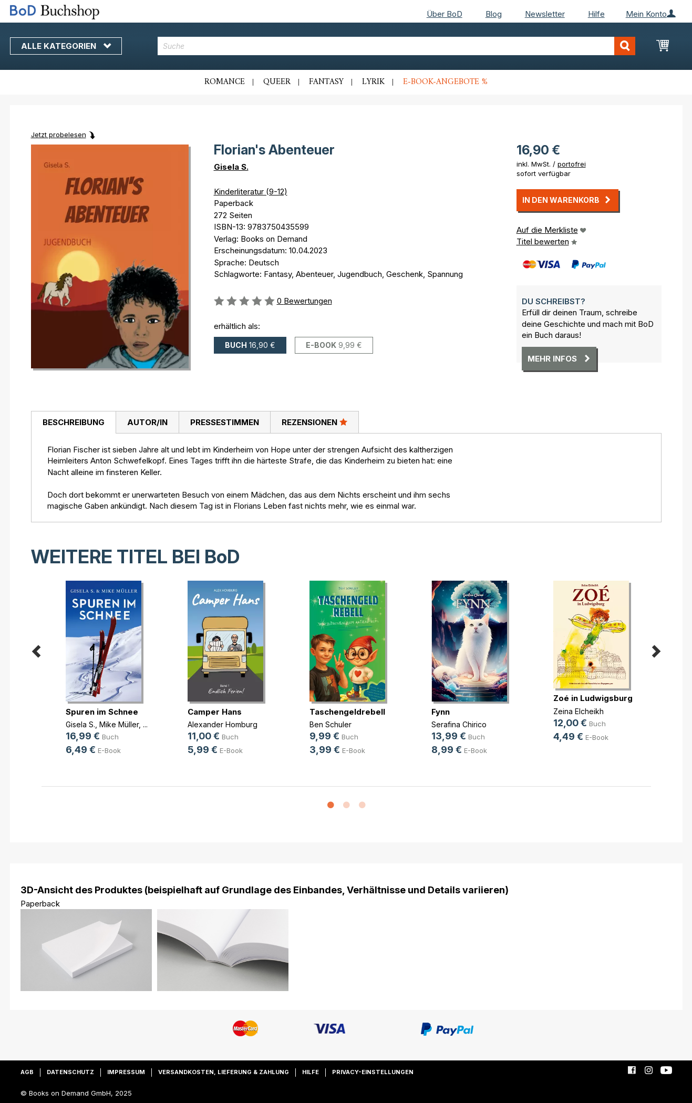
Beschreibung (74, 422)
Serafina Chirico (459, 724)
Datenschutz (70, 1072)
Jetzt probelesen (58, 134)
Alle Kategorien (66, 46)
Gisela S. (231, 167)
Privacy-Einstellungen (373, 1072)
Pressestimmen (224, 422)
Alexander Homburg (222, 724)
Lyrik (373, 82)
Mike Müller (119, 724)
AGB (27, 1072)
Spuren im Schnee (102, 712)
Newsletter (545, 14)
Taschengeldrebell (347, 712)
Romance (224, 82)
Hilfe (596, 14)
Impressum (126, 1072)
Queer (277, 82)
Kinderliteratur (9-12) (250, 192)
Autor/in (147, 422)
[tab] (73, 422)
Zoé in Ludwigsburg (593, 698)
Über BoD (444, 14)
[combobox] (396, 46)
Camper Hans (215, 712)
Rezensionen (314, 422)
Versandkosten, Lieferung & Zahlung (223, 1072)
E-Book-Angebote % (445, 82)
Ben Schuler (330, 724)
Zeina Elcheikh (578, 711)
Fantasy (326, 82)
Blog (494, 14)
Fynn (440, 712)
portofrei (571, 164)
